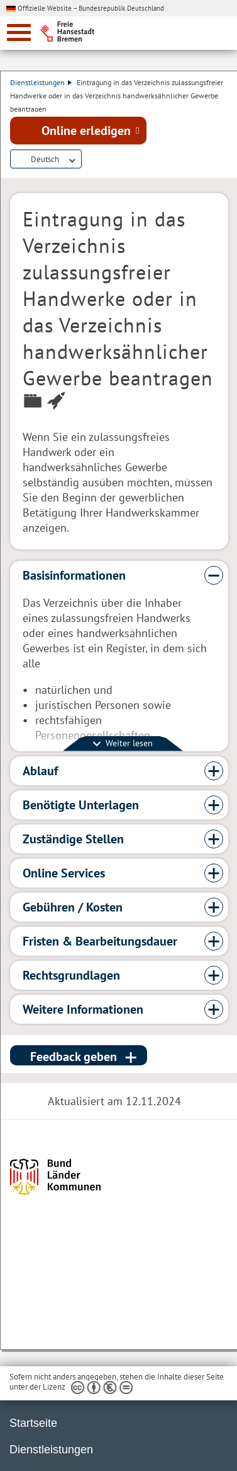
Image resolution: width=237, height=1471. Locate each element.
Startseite (33, 1423)
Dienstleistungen (41, 82)
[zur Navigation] (19, 32)
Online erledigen (86, 130)
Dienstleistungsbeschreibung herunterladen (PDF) (89, 159)
